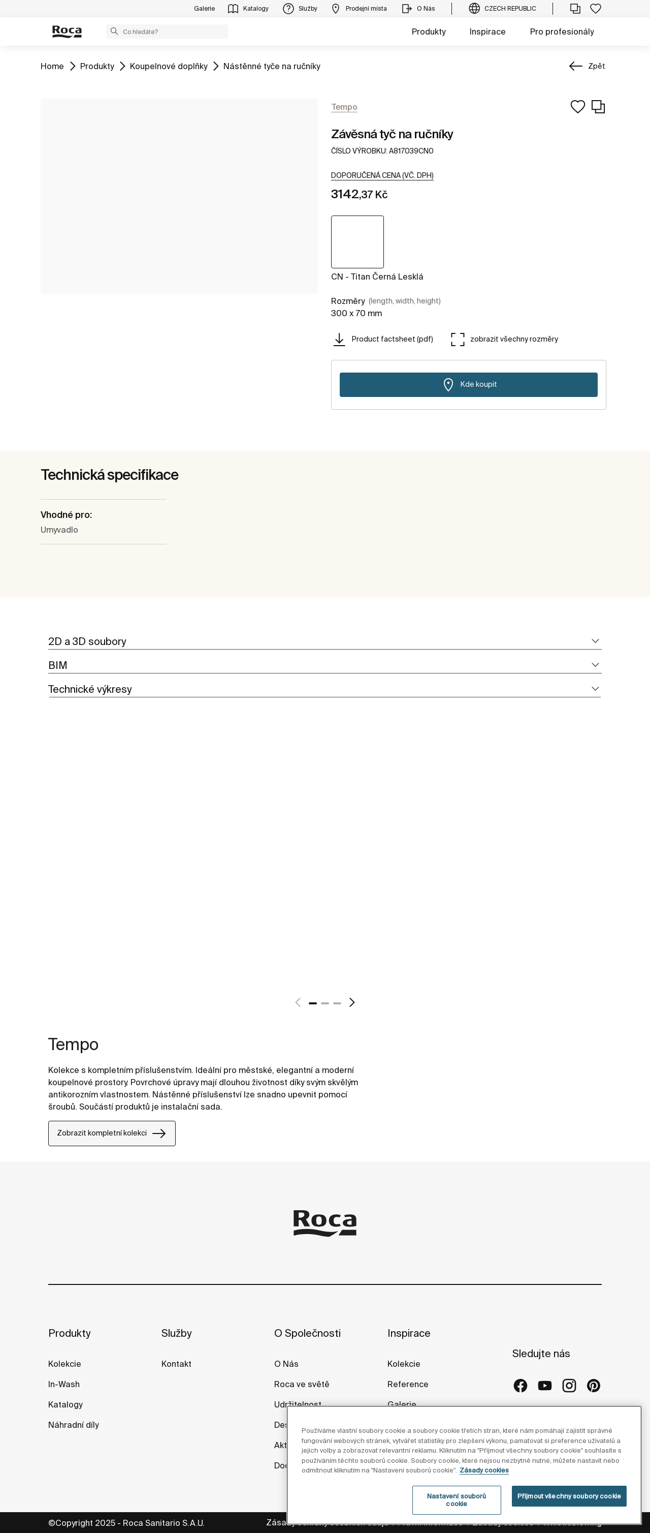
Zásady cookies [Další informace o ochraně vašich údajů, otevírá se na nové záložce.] (484, 1470)
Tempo (73, 1044)
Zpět (596, 66)
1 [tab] (313, 1003)
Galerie (401, 1404)
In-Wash (64, 1384)
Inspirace (488, 31)
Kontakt (176, 1363)
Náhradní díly (73, 1424)
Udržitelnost (297, 1404)
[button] (114, 31)
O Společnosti (307, 1333)
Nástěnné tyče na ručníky (271, 65)
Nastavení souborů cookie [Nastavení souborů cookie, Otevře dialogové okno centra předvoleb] (456, 1500)
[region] (464, 1465)
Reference (408, 1384)
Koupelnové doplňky (168, 65)
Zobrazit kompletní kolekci (112, 1133)
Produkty (428, 31)
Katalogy (66, 1404)
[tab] (325, 642)
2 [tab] (325, 1003)
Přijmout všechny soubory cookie (569, 1496)
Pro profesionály (562, 31)
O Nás (286, 1363)
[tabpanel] (52, 864)
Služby (176, 1333)
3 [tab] (337, 1003)
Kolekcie (64, 1363)
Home (52, 65)
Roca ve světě (302, 1384)
